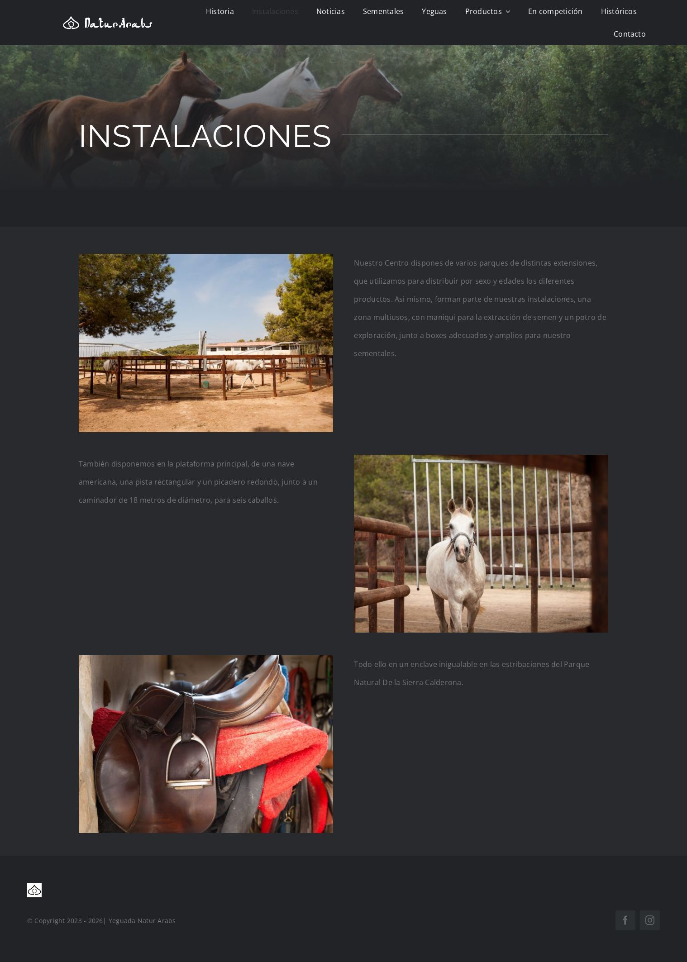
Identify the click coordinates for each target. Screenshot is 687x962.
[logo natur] (107, 19)
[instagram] (650, 920)
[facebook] (625, 920)
